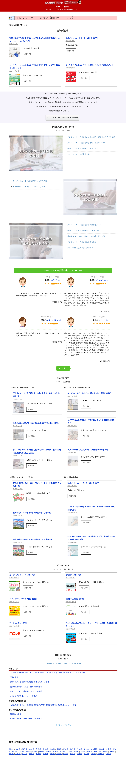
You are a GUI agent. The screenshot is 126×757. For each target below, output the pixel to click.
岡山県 (11, 754)
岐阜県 (35, 752)
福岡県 (59, 754)
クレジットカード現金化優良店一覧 (62, 118)
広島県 (18, 754)
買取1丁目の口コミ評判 (75, 599)
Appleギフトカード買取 (73, 664)
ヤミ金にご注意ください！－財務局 (23, 696)
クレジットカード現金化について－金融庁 (26, 691)
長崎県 (72, 754)
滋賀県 (62, 752)
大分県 (86, 754)
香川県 (38, 754)
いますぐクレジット (54, 320)
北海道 (11, 749)
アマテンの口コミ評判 (18, 623)
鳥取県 (105, 752)
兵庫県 (82, 752)
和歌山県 (97, 752)
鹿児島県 (100, 754)
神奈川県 (94, 749)
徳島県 (31, 754)
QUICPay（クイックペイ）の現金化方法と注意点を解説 (89, 393)
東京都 (86, 749)
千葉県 (79, 749)
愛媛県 (45, 754)
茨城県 (59, 749)
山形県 (45, 749)
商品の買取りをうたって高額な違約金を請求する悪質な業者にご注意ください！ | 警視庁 (44, 705)
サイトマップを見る (63, 725)
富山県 (108, 749)
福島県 (52, 749)
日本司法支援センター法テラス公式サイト (26, 719)
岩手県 (24, 749)
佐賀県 (65, 754)
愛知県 (48, 752)
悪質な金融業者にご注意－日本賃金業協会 (26, 687)
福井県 (14, 752)
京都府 (69, 752)
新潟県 (101, 749)
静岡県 (41, 752)
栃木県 (65, 749)
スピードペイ (55, 280)
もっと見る (63, 368)
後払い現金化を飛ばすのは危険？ (80, 248)
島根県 (112, 752)
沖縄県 (108, 754)
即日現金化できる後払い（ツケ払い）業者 (29, 187)
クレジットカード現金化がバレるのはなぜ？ (84, 231)
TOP (57, 7)
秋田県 (38, 749)
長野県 (28, 752)
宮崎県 (93, 754)
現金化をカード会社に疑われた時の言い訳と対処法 (87, 236)
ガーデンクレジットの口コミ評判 (22, 575)
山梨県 (21, 752)
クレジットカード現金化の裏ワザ (80, 154)
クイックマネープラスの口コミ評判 (23, 599)
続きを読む (27, 54)
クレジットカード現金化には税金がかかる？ (84, 225)
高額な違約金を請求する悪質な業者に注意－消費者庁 (30, 682)
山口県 (24, 754)
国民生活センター (16, 714)
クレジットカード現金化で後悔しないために (30, 181)
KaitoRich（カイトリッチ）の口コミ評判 (82, 38)
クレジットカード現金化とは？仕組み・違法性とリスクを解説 (91, 137)
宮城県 (31, 749)
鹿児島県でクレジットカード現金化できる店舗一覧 (32, 539)
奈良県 (89, 752)
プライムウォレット (102, 280)
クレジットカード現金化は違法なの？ (81, 242)
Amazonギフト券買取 (52, 664)
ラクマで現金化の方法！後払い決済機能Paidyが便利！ (89, 450)
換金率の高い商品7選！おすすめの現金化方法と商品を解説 (35, 423)
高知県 (52, 754)
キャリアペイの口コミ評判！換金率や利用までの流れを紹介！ (89, 65)
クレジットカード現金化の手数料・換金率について (87, 143)
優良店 (66, 7)
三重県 (55, 752)
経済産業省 (14, 677)
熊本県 (79, 754)
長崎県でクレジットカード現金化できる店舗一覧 (32, 513)
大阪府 (76, 752)
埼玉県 (72, 749)
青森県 (18, 749)
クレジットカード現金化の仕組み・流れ (82, 149)
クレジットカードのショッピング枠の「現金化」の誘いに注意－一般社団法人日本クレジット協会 (47, 673)
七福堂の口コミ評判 (73, 575)
